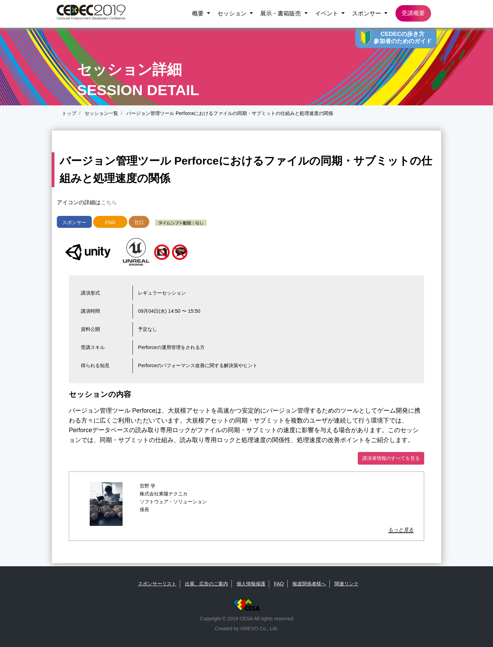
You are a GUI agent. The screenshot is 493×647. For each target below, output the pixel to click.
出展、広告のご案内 (206, 583)
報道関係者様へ (309, 583)
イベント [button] (327, 13)
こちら (109, 202)
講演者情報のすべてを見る (391, 458)
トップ (69, 113)
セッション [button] (232, 13)
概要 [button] (198, 13)
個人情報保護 (251, 583)
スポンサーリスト (157, 583)
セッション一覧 (100, 113)
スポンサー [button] (367, 13)
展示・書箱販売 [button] (281, 13)
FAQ (279, 583)
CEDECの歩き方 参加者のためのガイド (403, 37)
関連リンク (346, 583)
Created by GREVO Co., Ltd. (246, 628)
